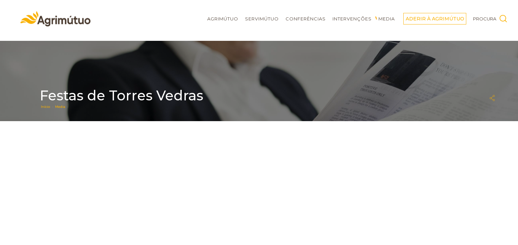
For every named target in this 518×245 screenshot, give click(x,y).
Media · (62, 106)
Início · (48, 106)
